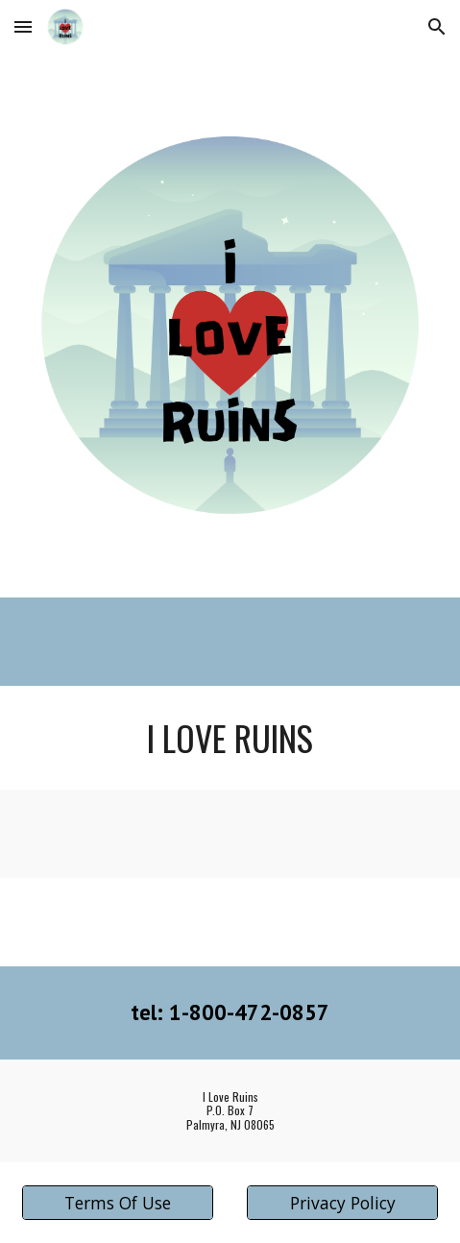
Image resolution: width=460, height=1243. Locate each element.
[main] (230, 738)
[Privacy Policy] (342, 1203)
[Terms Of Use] (117, 1203)
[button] (23, 26)
